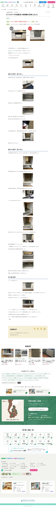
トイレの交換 (22, 463)
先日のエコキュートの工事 (13, 50)
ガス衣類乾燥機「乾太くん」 (29, 375)
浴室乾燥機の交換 (4, 466)
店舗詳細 (23, 491)
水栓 (44, 375)
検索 (19, 382)
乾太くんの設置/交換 (5, 468)
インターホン (4, 380)
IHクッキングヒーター (32, 373)
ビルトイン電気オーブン (19, 380)
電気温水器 (8, 373)
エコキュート (19, 373)
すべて (3, 373)
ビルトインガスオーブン (29, 380)
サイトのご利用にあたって (35, 504)
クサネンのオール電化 (7, 470)
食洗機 (8, 18)
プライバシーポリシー (43, 504)
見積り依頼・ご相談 (51, 2)
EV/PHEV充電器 (39, 375)
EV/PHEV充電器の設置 (24, 466)
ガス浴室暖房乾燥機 (18, 375)
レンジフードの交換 (13, 466)
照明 (9, 380)
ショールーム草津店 (40, 463)
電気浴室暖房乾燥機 (10, 375)
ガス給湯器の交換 (4, 463)
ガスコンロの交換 (12, 463)
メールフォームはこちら (38, 409)
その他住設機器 (22, 468)
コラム (38, 466)
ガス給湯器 (13, 373)
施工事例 (42, 2)
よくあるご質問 (25, 2)
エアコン (3, 375)
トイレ (49, 373)
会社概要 (11, 477)
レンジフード (40, 373)
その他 (37, 380)
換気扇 (12, 380)
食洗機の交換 (12, 468)
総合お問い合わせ (5, 477)
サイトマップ (48, 504)
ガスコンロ (25, 373)
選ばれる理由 (31, 2)
